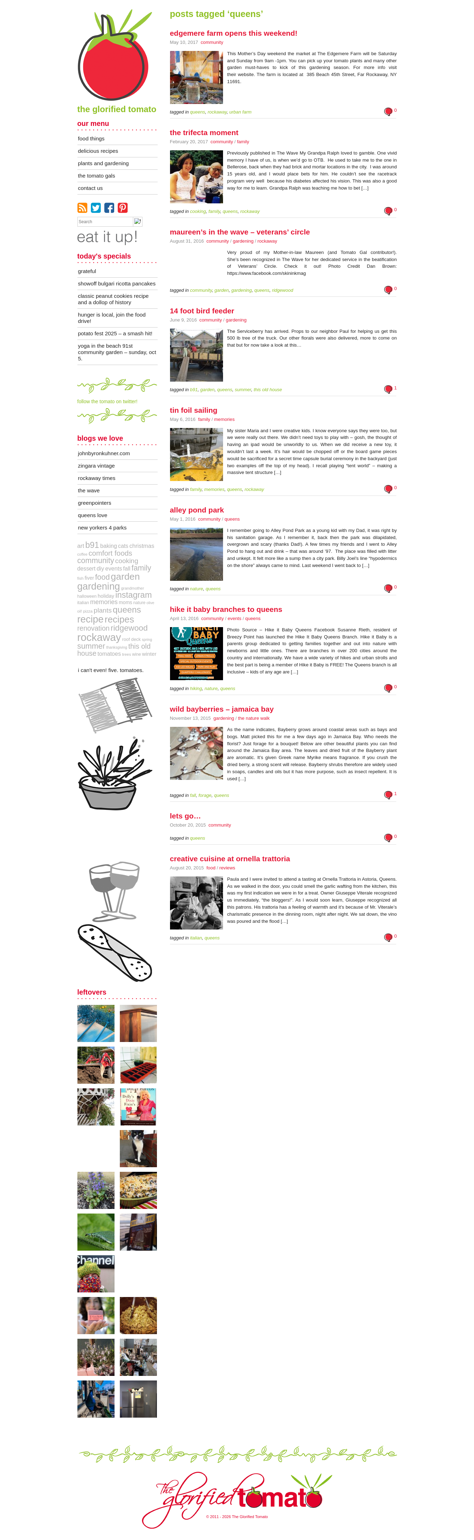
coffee (82, 554)
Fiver (89, 578)
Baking (108, 546)
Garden (125, 576)
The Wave (89, 490)
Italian (83, 602)
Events (234, 618)
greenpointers (94, 503)
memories (104, 602)
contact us (90, 188)
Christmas (141, 546)
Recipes (119, 619)
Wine (136, 654)
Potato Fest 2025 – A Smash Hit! (115, 333)
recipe (90, 619)
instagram (133, 595)
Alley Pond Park (197, 510)
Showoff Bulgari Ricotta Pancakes (117, 283)
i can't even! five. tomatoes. (111, 670)
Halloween (87, 596)
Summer (91, 646)
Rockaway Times (97, 478)
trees (126, 654)
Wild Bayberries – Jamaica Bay (222, 709)
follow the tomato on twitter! (107, 401)
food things (91, 138)
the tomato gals (96, 176)
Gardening (243, 241)
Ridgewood (129, 627)
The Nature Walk (253, 718)
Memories (224, 419)
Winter (149, 654)
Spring (147, 639)
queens (127, 609)
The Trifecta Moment (204, 132)
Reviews (227, 867)
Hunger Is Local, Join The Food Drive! (112, 318)
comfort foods (110, 553)
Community (212, 42)
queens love (92, 515)
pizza (88, 611)
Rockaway (267, 241)
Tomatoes (109, 653)
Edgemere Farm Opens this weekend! (234, 33)
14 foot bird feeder (202, 311)
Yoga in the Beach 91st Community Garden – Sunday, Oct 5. (117, 352)
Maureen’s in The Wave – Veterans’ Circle (240, 232)
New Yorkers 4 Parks (102, 528)
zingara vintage (96, 466)
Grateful (87, 271)
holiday (106, 596)
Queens (232, 519)
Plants (103, 610)
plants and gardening (103, 163)
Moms (125, 602)
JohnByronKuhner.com (104, 453)
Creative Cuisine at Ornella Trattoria (230, 859)
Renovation (93, 628)
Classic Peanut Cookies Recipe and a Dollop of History (113, 299)
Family (243, 141)
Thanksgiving (116, 647)
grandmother (132, 588)
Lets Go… (185, 816)
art (80, 546)
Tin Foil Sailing (194, 410)
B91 (92, 545)
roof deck (131, 639)
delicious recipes (98, 151)
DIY (100, 568)
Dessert (86, 569)
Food (211, 867)
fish (80, 578)
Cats (123, 546)
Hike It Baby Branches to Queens (226, 609)
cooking (126, 561)
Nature (139, 602)
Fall (126, 568)
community (95, 560)
